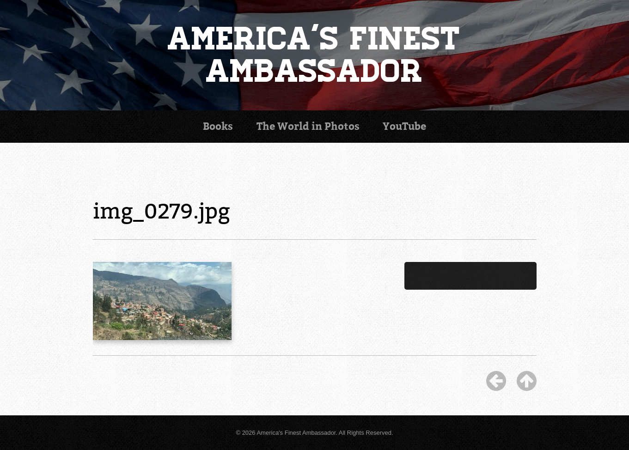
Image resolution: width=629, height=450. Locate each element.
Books (218, 126)
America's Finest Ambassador (314, 55)
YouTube (404, 126)
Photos (308, 126)
